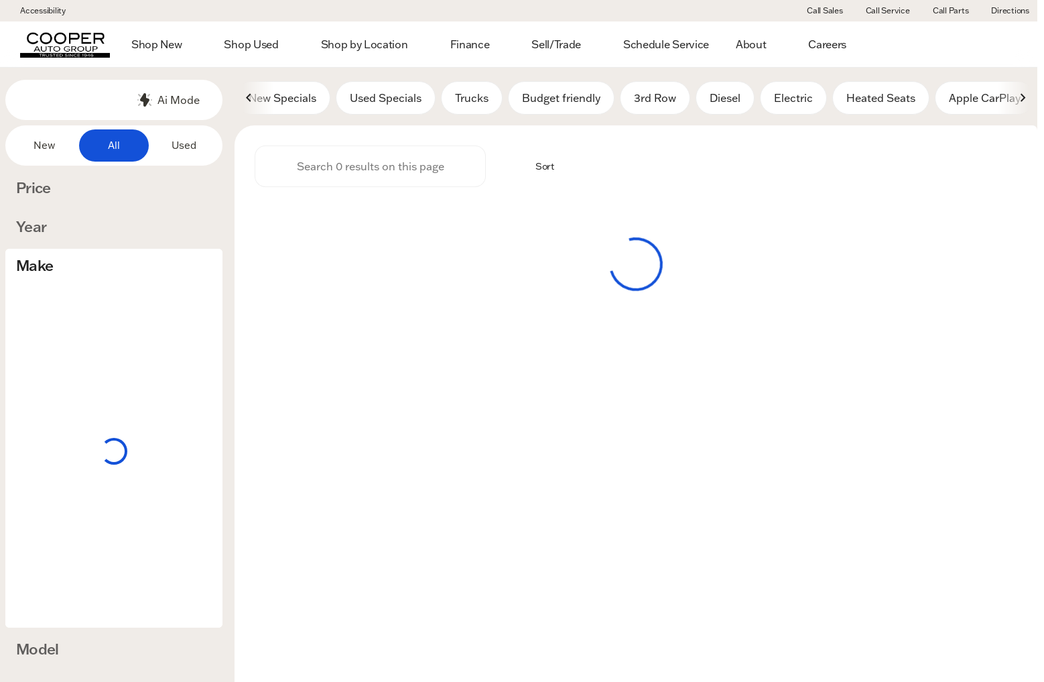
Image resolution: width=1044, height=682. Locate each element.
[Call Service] (882, 11)
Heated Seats (880, 100)
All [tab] (114, 145)
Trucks (471, 100)
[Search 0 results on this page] (370, 168)
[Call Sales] (819, 11)
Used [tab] (184, 145)
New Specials (282, 100)
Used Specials (385, 100)
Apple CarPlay (985, 100)
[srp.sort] (537, 168)
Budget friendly (561, 100)
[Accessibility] (36, 11)
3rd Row (655, 100)
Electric (793, 100)
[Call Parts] (945, 11)
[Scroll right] (1022, 100)
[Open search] (1006, 44)
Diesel (725, 100)
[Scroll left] (249, 100)
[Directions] (1004, 11)
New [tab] (44, 145)
